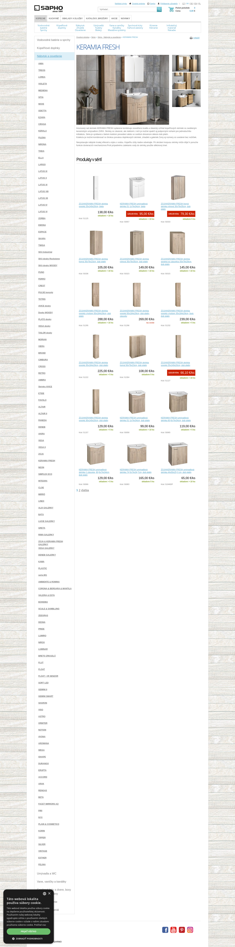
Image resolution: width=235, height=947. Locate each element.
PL (200, 4)
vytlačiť (196, 38)
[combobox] (44, 893)
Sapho (152, 4)
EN (195, 4)
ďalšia (85, 490)
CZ (183, 4)
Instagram (190, 930)
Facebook (165, 930)
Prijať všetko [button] (28, 931)
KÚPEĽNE (40, 18)
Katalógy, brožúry (97, 18)
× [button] (49, 893)
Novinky (125, 18)
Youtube (173, 930)
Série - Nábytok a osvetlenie (109, 37)
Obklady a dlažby (72, 18)
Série (93, 37)
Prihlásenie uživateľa (169, 4)
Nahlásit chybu (121, 4)
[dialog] (28, 916)
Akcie (114, 18)
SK (187, 4)
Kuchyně (54, 18)
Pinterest (182, 930)
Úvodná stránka (138, 4)
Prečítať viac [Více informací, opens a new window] (40, 924)
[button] (28, 938)
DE (191, 4)
